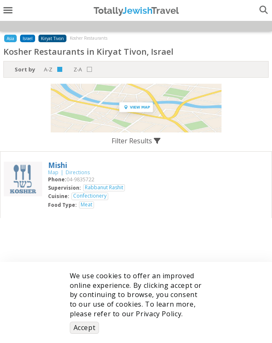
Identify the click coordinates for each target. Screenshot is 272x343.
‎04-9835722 (80, 179)
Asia (10, 38)
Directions (78, 172)
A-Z (48, 69)
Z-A (78, 69)
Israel (28, 38)
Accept (85, 327)
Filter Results (136, 140)
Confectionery (90, 196)
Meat (86, 204)
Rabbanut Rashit (104, 187)
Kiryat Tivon (52, 38)
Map (53, 172)
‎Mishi (57, 165)
